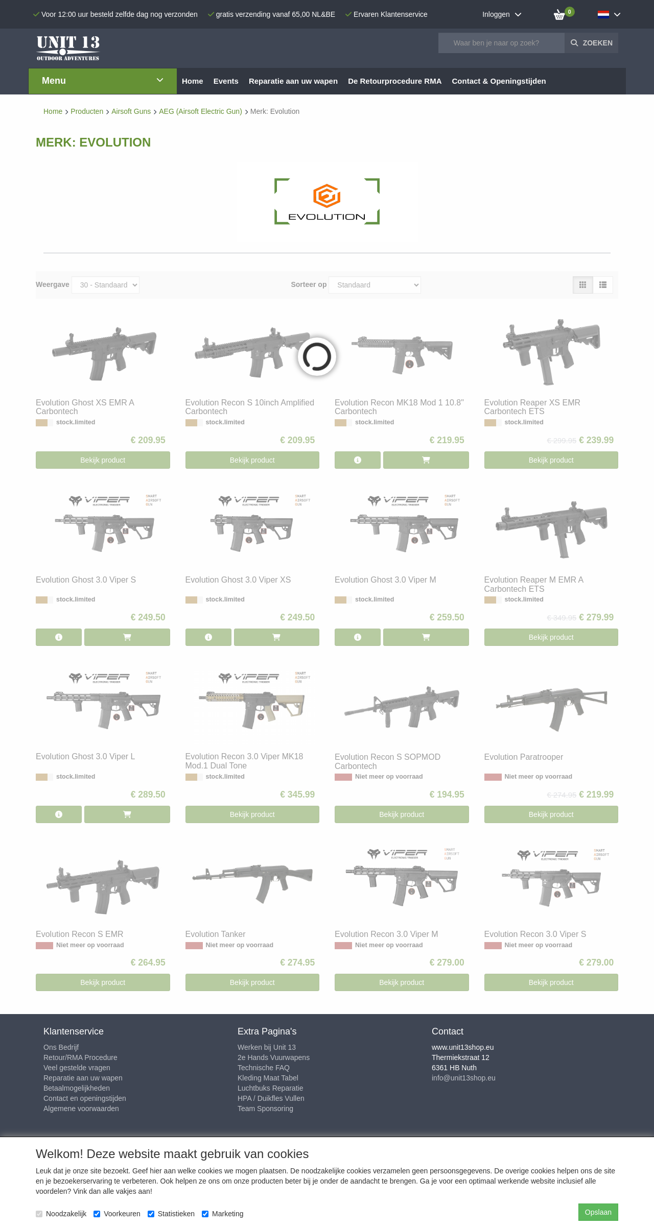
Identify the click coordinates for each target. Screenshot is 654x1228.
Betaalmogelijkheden (76, 1088)
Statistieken (171, 1214)
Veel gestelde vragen (76, 1068)
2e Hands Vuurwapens (274, 1057)
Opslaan (598, 1212)
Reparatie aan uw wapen (83, 1078)
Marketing (222, 1214)
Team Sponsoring (265, 1108)
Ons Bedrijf (61, 1047)
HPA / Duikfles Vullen (271, 1098)
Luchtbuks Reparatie (270, 1088)
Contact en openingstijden (84, 1098)
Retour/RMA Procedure (80, 1057)
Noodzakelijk (61, 1214)
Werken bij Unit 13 (267, 1047)
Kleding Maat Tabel (268, 1078)
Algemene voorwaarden (81, 1108)
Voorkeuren (117, 1214)
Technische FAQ (264, 1068)
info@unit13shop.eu (464, 1078)
